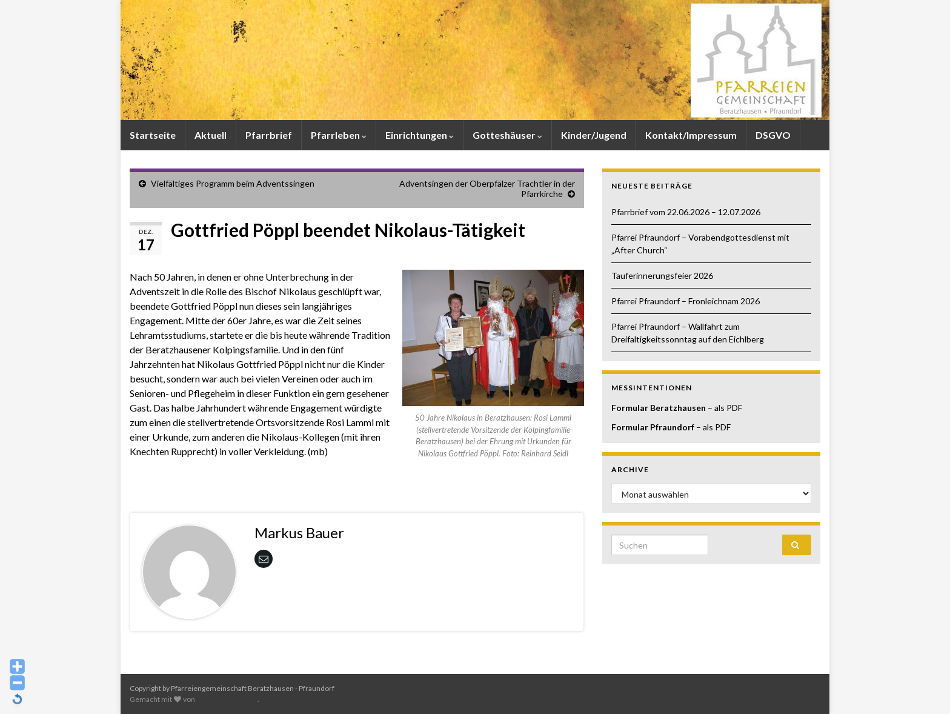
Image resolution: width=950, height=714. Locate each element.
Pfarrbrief (268, 135)
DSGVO (773, 135)
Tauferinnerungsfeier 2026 (662, 275)
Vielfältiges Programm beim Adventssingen (232, 183)
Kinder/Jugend (593, 135)
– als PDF (724, 407)
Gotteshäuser (507, 135)
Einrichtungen (419, 135)
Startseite (153, 135)
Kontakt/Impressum (691, 135)
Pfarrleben (339, 135)
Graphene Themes (226, 699)
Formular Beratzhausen (658, 407)
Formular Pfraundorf (652, 427)
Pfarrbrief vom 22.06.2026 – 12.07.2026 (685, 212)
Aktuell (210, 135)
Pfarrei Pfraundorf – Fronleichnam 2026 (685, 301)
